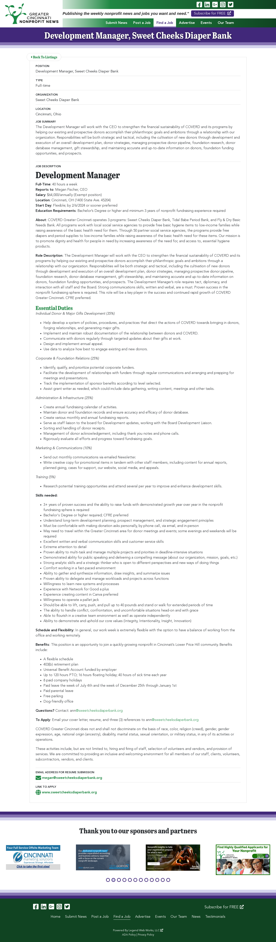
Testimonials (215, 917)
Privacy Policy (146, 934)
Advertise (187, 23)
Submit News (116, 23)
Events (206, 23)
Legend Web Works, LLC (146, 930)
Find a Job (164, 23)
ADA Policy (129, 934)
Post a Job (142, 23)
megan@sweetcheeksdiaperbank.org (69, 778)
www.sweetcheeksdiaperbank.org (66, 792)
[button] (108, 880)
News (196, 917)
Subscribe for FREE (212, 13)
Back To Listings (44, 56)
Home (55, 917)
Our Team (226, 23)
